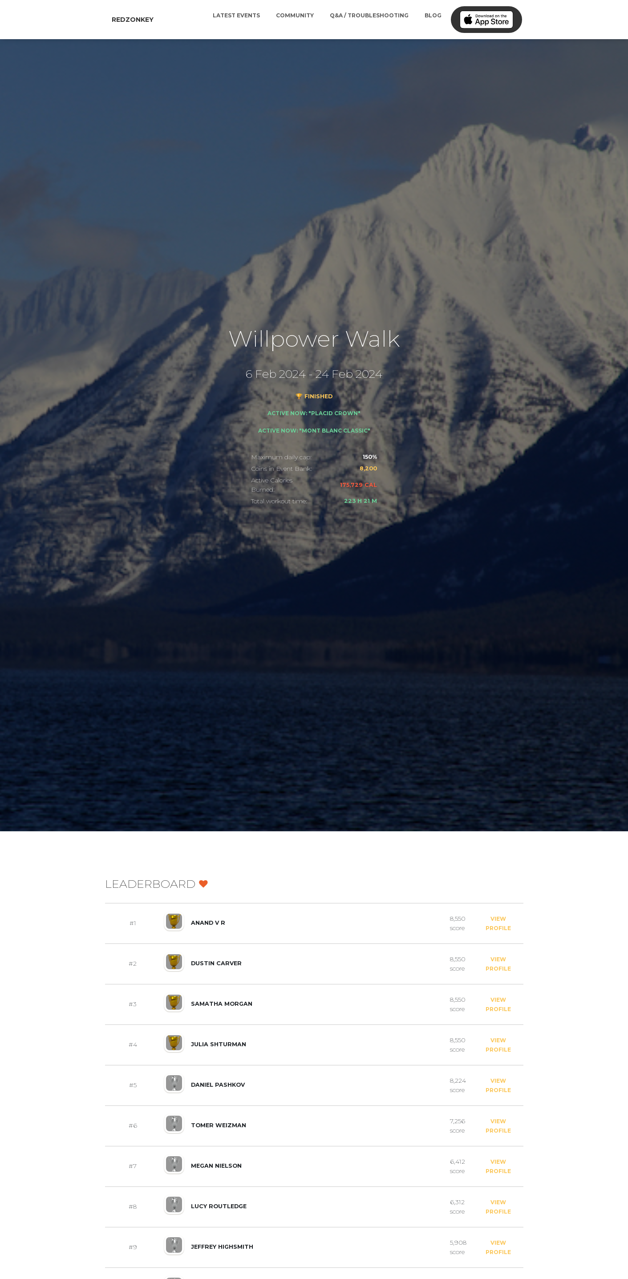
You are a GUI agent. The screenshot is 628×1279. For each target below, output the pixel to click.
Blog (433, 15)
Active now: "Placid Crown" (314, 413)
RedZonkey (133, 20)
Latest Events (236, 15)
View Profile (498, 923)
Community (295, 15)
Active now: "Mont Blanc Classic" (314, 430)
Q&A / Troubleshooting (369, 15)
